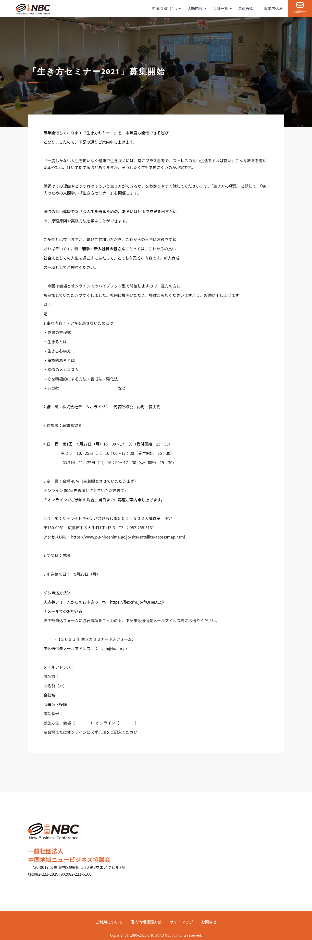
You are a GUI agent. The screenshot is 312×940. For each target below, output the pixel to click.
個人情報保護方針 (146, 922)
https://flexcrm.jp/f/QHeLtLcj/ (137, 602)
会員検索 (246, 8)
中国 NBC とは (164, 8)
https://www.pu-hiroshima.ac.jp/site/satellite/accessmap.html (128, 537)
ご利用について (109, 922)
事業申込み (273, 8)
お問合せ (300, 12)
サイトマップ (181, 922)
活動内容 (195, 8)
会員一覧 (220, 8)
